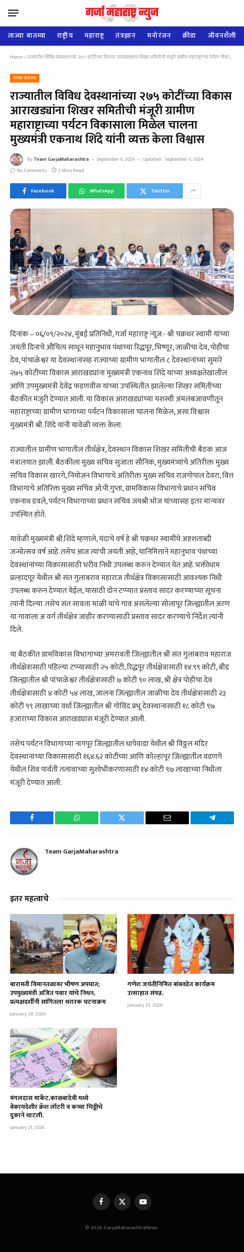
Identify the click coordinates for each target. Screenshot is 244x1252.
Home (16, 57)
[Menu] (13, 13)
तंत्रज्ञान (125, 35)
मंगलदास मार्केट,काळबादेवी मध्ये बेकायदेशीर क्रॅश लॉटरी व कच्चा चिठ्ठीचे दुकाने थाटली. (56, 1107)
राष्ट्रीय (65, 35)
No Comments (28, 170)
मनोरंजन (159, 35)
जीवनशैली (222, 35)
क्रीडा (189, 35)
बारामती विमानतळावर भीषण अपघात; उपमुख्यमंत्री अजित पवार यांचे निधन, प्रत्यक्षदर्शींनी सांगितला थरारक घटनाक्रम (58, 993)
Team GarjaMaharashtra (61, 159)
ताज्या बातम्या (27, 35)
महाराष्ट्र (94, 35)
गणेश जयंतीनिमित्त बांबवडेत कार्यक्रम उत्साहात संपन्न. (171, 989)
